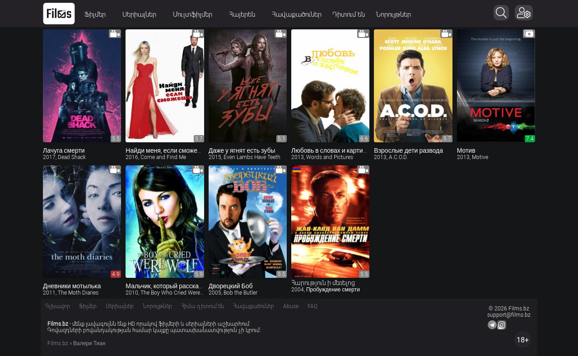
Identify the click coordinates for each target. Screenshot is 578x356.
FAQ (312, 306)
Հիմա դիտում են (202, 306)
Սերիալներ (142, 14)
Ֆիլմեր (98, 14)
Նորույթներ (393, 14)
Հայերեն (245, 14)
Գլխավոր (57, 306)
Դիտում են (348, 14)
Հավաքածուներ (297, 14)
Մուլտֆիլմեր (195, 14)
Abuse (290, 306)
